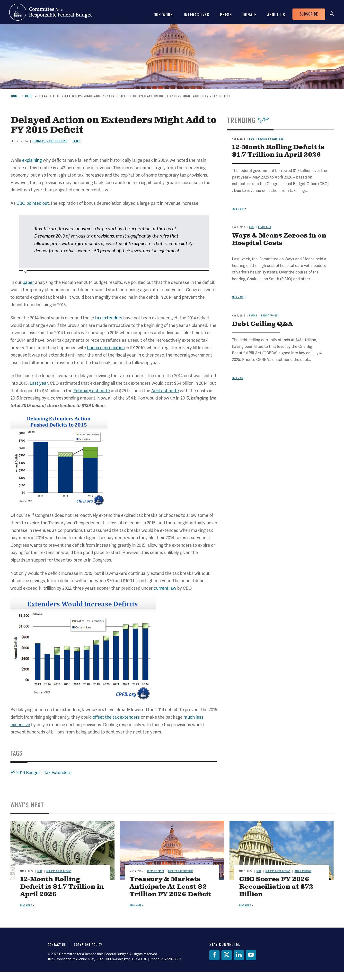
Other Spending (303, 871)
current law (165, 588)
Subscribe (309, 14)
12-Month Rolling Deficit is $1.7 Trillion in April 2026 (278, 151)
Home (15, 96)
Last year (39, 383)
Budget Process (270, 315)
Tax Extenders (57, 772)
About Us (276, 14)
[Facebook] (214, 955)
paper (28, 282)
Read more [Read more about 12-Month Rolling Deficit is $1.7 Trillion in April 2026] (238, 209)
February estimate (91, 390)
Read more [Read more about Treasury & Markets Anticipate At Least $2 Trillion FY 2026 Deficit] (135, 905)
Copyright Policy (88, 945)
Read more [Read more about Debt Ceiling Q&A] (238, 378)
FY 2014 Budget (25, 772)
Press (226, 14)
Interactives (196, 14)
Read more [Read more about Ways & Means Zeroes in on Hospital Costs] (238, 297)
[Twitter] (226, 955)
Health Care (264, 227)
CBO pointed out (33, 203)
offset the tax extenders (116, 717)
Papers (253, 315)
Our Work (163, 14)
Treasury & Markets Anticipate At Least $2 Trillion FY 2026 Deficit (170, 887)
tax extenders (108, 318)
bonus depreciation (106, 347)
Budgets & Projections (50, 141)
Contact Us (57, 945)
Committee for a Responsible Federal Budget (50, 12)
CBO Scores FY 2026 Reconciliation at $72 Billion (276, 887)
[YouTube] (251, 955)
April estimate (165, 390)
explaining (32, 160)
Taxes (76, 141)
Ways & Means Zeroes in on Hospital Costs (279, 239)
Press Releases (155, 871)
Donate (249, 14)
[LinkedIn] (239, 955)
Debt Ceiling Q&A (262, 324)
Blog (29, 96)
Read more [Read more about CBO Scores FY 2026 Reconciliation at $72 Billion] (245, 905)
